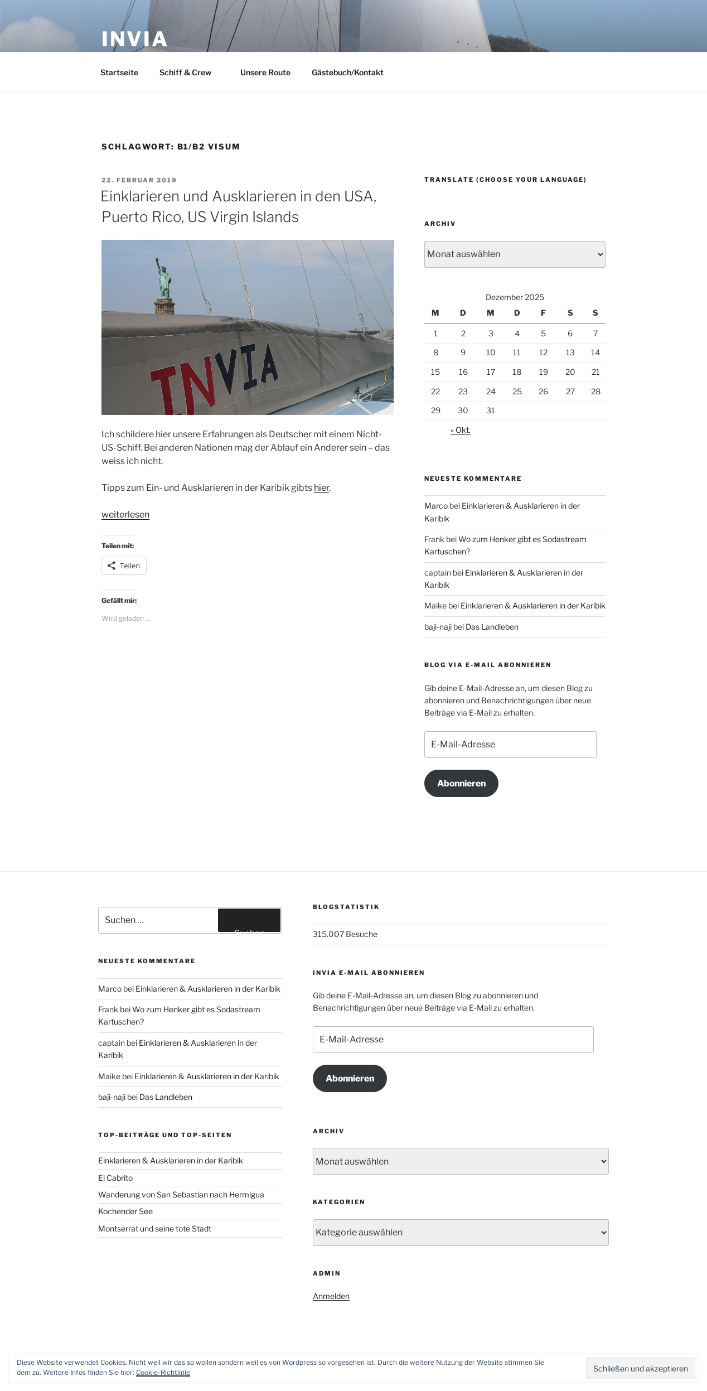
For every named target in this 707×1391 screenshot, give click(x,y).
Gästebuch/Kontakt (348, 72)
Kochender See (125, 1211)
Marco (436, 505)
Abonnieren (461, 783)
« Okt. (461, 429)
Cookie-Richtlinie (163, 1372)
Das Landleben (492, 626)
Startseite (119, 72)
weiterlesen (125, 514)
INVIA (134, 39)
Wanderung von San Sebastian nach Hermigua (181, 1194)
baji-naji (438, 626)
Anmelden (331, 1296)
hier (321, 487)
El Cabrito (115, 1177)
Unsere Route (265, 72)
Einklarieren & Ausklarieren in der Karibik (533, 605)
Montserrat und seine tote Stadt (154, 1228)
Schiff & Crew (190, 72)
